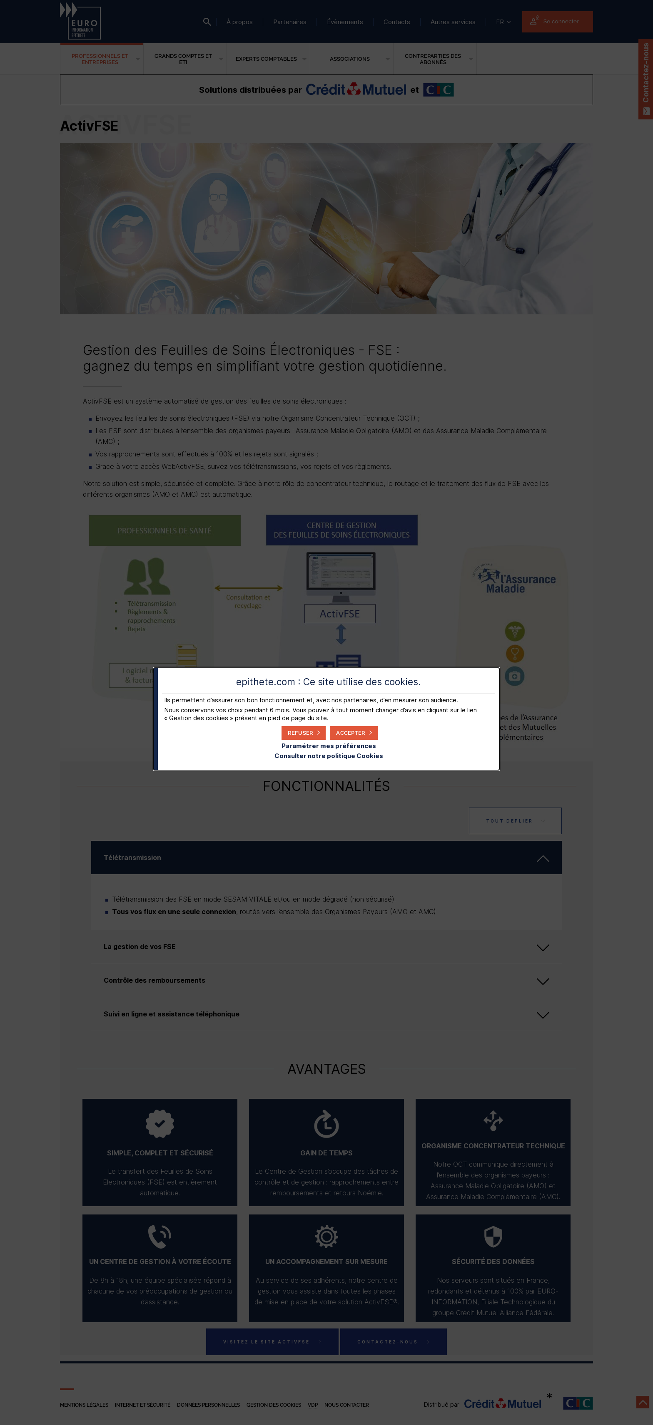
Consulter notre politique (328, 756)
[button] (354, 733)
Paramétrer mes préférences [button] (329, 746)
